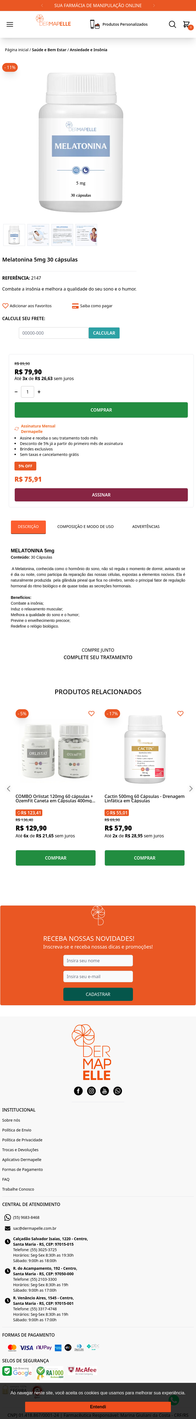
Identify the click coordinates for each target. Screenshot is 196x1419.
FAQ (6, 1179)
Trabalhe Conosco (18, 1189)
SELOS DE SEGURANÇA (25, 1361)
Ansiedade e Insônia (89, 49)
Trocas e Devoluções (20, 1149)
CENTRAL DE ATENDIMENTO (31, 1204)
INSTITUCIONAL (18, 1110)
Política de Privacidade (22, 1139)
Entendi (98, 1406)
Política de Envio (16, 1130)
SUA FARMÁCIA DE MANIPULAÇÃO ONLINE (98, 5)
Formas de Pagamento (22, 1169)
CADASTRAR (98, 994)
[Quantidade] (27, 392)
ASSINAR (101, 495)
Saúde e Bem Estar (49, 49)
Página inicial (16, 49)
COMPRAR (101, 410)
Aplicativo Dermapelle (21, 1159)
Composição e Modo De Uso (85, 526)
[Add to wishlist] (35, 306)
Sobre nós (11, 1120)
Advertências (145, 526)
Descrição (28, 526)
